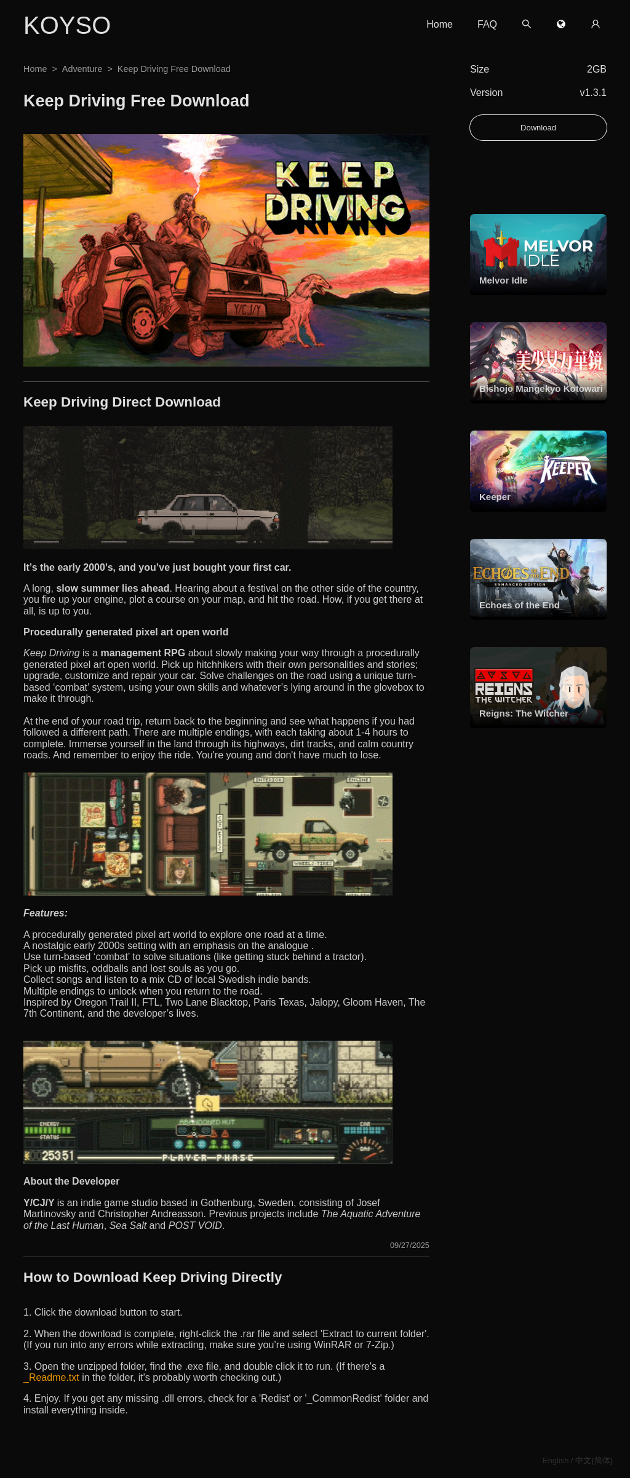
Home (439, 24)
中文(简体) (594, 1460)
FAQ (487, 24)
